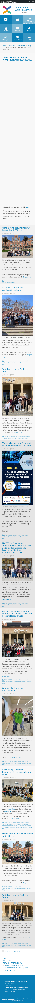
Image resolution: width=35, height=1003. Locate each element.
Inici (4, 45)
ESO (4, 958)
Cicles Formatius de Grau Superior (16, 968)
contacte (12, 991)
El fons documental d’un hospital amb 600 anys (17, 834)
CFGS (29, 45)
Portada (9, 283)
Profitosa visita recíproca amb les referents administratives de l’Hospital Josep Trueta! (17, 613)
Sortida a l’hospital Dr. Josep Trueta (15, 370)
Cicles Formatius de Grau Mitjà (14, 965)
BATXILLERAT (7, 961)
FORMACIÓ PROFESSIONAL (12, 963)
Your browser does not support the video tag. (17, 79)
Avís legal (4, 999)
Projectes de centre (9, 970)
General (4, 283)
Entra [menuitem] (32, 1)
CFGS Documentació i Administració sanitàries (17, 281)
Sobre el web (11, 999)
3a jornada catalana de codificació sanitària (13, 288)
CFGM (5, 822)
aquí (27, 207)
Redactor (6, 233)
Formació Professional (16, 45)
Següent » (17, 951)
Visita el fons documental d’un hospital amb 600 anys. (16, 228)
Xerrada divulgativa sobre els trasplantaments (15, 689)
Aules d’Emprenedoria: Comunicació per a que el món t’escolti (16, 772)
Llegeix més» (27, 277)
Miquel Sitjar (11, 809)
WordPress (20, 1001)
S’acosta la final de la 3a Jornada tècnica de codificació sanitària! (17, 444)
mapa (6, 991)
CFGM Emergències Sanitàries (16, 822)
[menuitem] (9, 1)
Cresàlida (7, 811)
